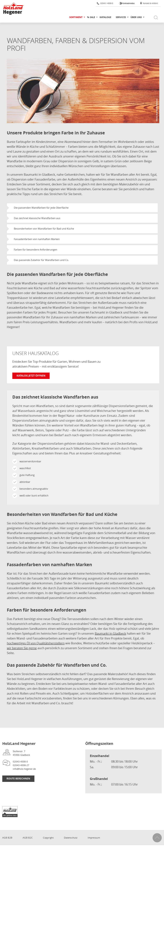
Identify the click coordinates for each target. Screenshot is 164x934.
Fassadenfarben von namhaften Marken (37, 239)
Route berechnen (18, 778)
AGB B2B (7, 837)
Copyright (48, 837)
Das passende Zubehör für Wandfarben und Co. (41, 260)
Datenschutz (70, 837)
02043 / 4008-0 (105, 3)
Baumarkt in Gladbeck (110, 633)
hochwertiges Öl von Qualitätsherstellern (36, 643)
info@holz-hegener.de (24, 768)
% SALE (91, 17)
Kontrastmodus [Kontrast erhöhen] (128, 3)
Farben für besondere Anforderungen (35, 249)
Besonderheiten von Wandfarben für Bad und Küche (44, 228)
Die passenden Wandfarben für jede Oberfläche (41, 207)
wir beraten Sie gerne (22, 648)
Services (121, 17)
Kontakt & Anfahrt (149, 3)
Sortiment (76, 17)
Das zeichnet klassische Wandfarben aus (37, 218)
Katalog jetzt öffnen (31, 375)
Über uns (136, 17)
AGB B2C (28, 837)
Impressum (94, 837)
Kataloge (105, 17)
